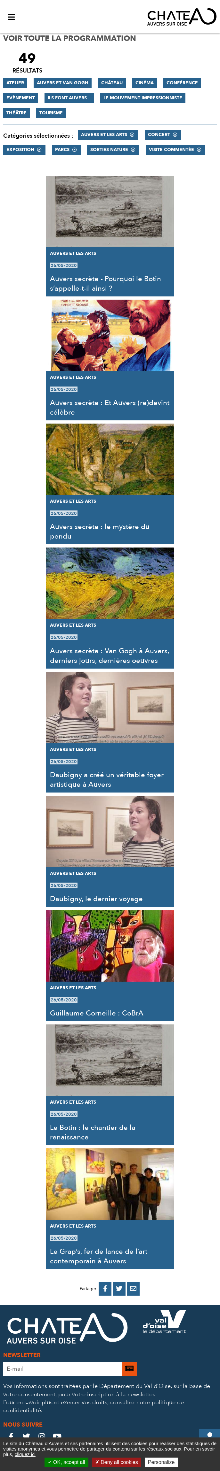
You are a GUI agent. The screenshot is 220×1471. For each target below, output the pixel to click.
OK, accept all (66, 1462)
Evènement (20, 98)
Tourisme (51, 113)
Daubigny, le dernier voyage (96, 899)
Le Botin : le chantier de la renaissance (92, 1132)
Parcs (62, 150)
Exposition (20, 150)
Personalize (161, 1462)
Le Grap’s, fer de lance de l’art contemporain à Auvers (98, 1256)
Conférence (182, 83)
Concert (159, 135)
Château (112, 83)
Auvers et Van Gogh (62, 83)
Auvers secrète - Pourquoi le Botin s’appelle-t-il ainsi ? (105, 283)
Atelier (15, 83)
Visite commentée (171, 150)
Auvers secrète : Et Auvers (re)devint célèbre (109, 407)
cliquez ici (25, 1454)
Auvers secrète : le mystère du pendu (100, 531)
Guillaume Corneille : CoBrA (96, 1013)
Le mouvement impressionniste (142, 98)
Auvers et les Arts (104, 135)
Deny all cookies (116, 1462)
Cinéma (144, 83)
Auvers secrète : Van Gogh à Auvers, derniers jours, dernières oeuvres (109, 655)
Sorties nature (109, 150)
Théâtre (16, 113)
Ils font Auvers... (69, 98)
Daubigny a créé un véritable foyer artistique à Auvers (107, 779)
